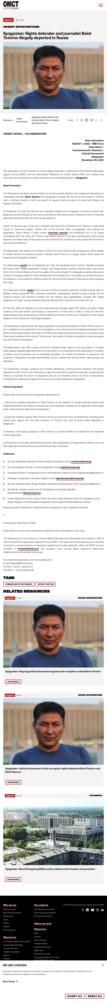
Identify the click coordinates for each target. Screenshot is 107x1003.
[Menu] (101, 5)
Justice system (46, 584)
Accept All (74, 996)
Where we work (43, 923)
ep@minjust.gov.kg (70, 467)
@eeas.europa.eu (31, 492)
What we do (9, 937)
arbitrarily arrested (58, 232)
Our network (41, 905)
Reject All (95, 996)
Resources (40, 929)
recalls (23, 265)
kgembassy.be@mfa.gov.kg (70, 478)
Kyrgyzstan (10, 598)
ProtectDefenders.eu (28, 548)
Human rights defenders (18, 584)
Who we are (9, 905)
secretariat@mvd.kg (81, 461)
